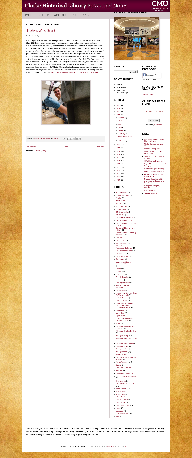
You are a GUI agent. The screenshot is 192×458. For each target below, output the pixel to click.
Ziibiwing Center (122, 400)
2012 (119, 174)
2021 (119, 145)
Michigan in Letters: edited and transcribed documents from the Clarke (154, 181)
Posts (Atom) (41, 151)
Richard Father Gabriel (124, 373)
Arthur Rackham (122, 206)
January (121, 141)
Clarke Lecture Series (124, 251)
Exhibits (43, 15)
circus (118, 408)
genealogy (120, 411)
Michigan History (122, 336)
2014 (119, 167)
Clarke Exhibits (121, 243)
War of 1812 (120, 391)
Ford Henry (120, 274)
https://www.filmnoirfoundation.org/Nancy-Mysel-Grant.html (74, 72)
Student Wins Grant (40, 30)
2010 (119, 180)
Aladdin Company (122, 195)
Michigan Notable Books (125, 343)
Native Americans (122, 362)
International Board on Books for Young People (126, 294)
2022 (119, 115)
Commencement (122, 256)
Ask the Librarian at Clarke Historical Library (154, 140)
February (122, 134)
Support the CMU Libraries (154, 171)
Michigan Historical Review (126, 331)
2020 (119, 148)
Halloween (120, 280)
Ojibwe (118, 365)
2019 (119, 151)
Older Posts (100, 147)
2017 (119, 157)
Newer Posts (31, 147)
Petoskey (119, 370)
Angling (119, 198)
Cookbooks (120, 259)
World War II (120, 397)
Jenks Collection (122, 300)
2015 (119, 164)
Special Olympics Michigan (126, 376)
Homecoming (121, 290)
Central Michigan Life (124, 220)
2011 (119, 177)
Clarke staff (120, 253)
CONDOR (119, 215)
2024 (119, 108)
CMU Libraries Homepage (153, 161)
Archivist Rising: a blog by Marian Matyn (153, 175)
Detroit (118, 269)
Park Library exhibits (123, 368)
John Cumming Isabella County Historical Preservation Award (124, 305)
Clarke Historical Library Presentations (153, 152)
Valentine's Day (121, 388)
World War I (120, 394)
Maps (118, 323)
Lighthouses (120, 316)
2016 (119, 161)
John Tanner (120, 310)
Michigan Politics (122, 346)
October (121, 118)
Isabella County (122, 298)
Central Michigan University (154, 169)
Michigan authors (122, 349)
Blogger (127, 446)
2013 (119, 170)
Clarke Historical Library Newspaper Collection (125, 247)
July (120, 124)
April (120, 127)
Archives (119, 203)
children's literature (123, 405)
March (121, 130)
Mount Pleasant (122, 354)
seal (117, 416)
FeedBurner (158, 125)
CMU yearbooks (122, 212)
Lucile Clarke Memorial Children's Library (124, 319)
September (122, 121)
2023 (119, 112)
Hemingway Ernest (123, 283)
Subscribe (82, 15)
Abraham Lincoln (122, 192)
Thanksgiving (121, 381)
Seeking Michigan (150, 193)
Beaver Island (121, 209)
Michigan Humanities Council (126, 338)
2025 (119, 105)
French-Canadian (122, 277)
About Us (61, 15)
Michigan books (122, 352)
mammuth (111, 446)
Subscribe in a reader (150, 94)
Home (28, 15)
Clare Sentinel (121, 240)
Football (119, 271)
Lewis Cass (120, 313)
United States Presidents (125, 384)
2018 (119, 154)
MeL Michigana (149, 190)
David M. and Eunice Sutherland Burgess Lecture (126, 263)
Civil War (119, 237)
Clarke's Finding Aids (152, 149)
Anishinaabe (120, 201)
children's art (120, 402)
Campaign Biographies (124, 217)
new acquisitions (122, 414)
